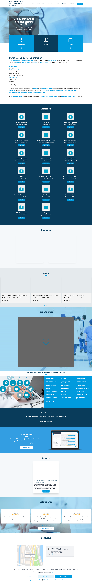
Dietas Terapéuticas (51, 402)
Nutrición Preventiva (66, 388)
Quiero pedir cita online (46, 421)
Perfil (33, 3)
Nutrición (48, 388)
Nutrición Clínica (50, 378)
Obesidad (63, 391)
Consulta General (80, 385)
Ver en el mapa (30, 556)
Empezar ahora (26, 447)
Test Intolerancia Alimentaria (80, 398)
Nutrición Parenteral (51, 385)
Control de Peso (80, 391)
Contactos (72, 3)
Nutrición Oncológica (81, 394)
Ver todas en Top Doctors (46, 528)
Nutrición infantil (65, 385)
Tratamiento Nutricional (52, 391)
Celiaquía (63, 378)
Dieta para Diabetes (51, 381)
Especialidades (41, 3)
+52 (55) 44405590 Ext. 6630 (56, 554)
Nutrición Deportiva (81, 378)
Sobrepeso (63, 394)
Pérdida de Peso (50, 394)
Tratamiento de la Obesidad (65, 382)
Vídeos (57, 3)
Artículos (64, 3)
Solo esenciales (46, 576)
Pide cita (80, 3)
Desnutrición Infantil (66, 397)
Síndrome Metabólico (51, 397)
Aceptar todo (63, 576)
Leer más (21, 127)
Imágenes (50, 3)
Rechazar (28, 576)
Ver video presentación (24, 31)
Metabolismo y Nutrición (82, 388)
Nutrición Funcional (81, 381)
